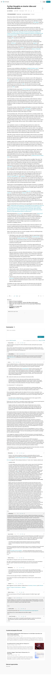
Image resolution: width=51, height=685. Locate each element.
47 (18, 471)
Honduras (35, 585)
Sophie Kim (9, 644)
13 (26, 10)
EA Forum (6, 2)
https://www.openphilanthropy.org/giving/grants (29, 610)
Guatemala (30, 585)
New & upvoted (13, 340)
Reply (8, 351)
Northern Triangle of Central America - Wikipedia (16, 587)
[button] (15, 296)
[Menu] (1, 1)
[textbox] (25, 332)
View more (8, 667)
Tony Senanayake (10, 636)
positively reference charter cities (21, 457)
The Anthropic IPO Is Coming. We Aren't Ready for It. (18, 643)
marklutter (10, 10)
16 (19, 644)
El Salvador (41, 585)
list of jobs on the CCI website (16, 550)
